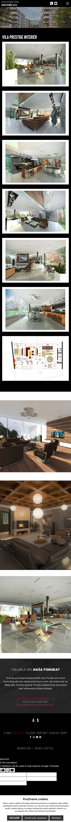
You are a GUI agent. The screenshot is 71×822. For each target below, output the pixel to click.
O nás (8, 732)
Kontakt (42, 732)
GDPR (64, 732)
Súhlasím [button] (14, 818)
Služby (31, 732)
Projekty (19, 732)
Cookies (54, 732)
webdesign (24, 748)
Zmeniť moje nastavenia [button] (35, 818)
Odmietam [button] (56, 818)
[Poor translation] (10, 770)
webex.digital (44, 748)
